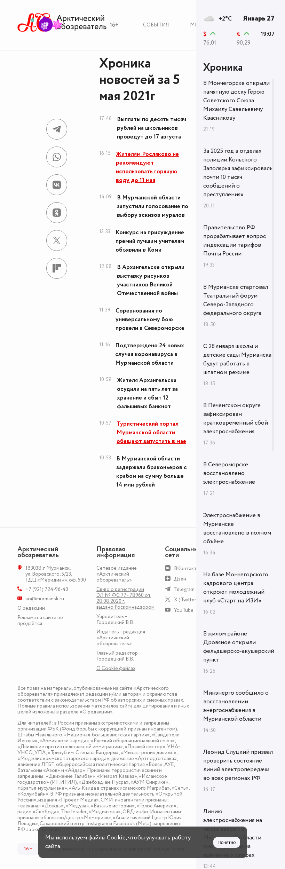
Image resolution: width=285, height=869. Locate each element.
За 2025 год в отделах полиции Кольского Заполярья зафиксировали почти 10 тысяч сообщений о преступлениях (238, 173)
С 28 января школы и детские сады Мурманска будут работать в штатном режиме (237, 359)
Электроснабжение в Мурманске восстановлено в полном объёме (237, 528)
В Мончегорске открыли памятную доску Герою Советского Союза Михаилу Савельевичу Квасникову (236, 100)
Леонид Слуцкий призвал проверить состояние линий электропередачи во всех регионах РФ (238, 765)
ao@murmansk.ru (44, 599)
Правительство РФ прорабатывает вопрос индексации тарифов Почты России (234, 240)
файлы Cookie (107, 838)
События (156, 25)
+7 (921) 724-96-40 (46, 589)
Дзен (180, 579)
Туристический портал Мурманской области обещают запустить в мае (151, 432)
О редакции (31, 608)
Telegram (184, 589)
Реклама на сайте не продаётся (40, 620)
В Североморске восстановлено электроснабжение (229, 473)
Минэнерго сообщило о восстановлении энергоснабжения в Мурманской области (236, 706)
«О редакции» (96, 712)
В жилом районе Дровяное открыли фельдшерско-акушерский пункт (238, 647)
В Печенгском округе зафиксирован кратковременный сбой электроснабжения (235, 418)
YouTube (183, 610)
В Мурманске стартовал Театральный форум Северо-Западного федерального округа (235, 300)
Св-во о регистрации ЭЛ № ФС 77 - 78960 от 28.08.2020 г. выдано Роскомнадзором (125, 598)
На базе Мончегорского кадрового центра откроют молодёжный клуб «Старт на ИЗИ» (235, 587)
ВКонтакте (186, 568)
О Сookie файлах (115, 668)
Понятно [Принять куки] (226, 842)
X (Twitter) (186, 600)
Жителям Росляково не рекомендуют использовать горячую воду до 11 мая (147, 167)
